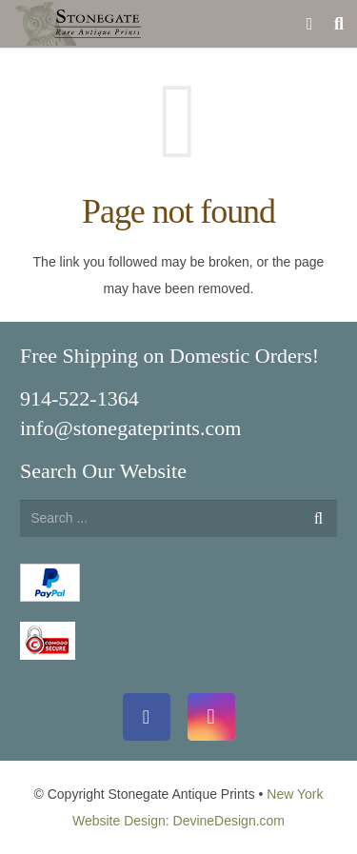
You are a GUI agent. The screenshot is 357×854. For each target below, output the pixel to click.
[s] (178, 518)
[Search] (318, 518)
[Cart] (310, 24)
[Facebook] (146, 717)
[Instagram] (211, 717)
